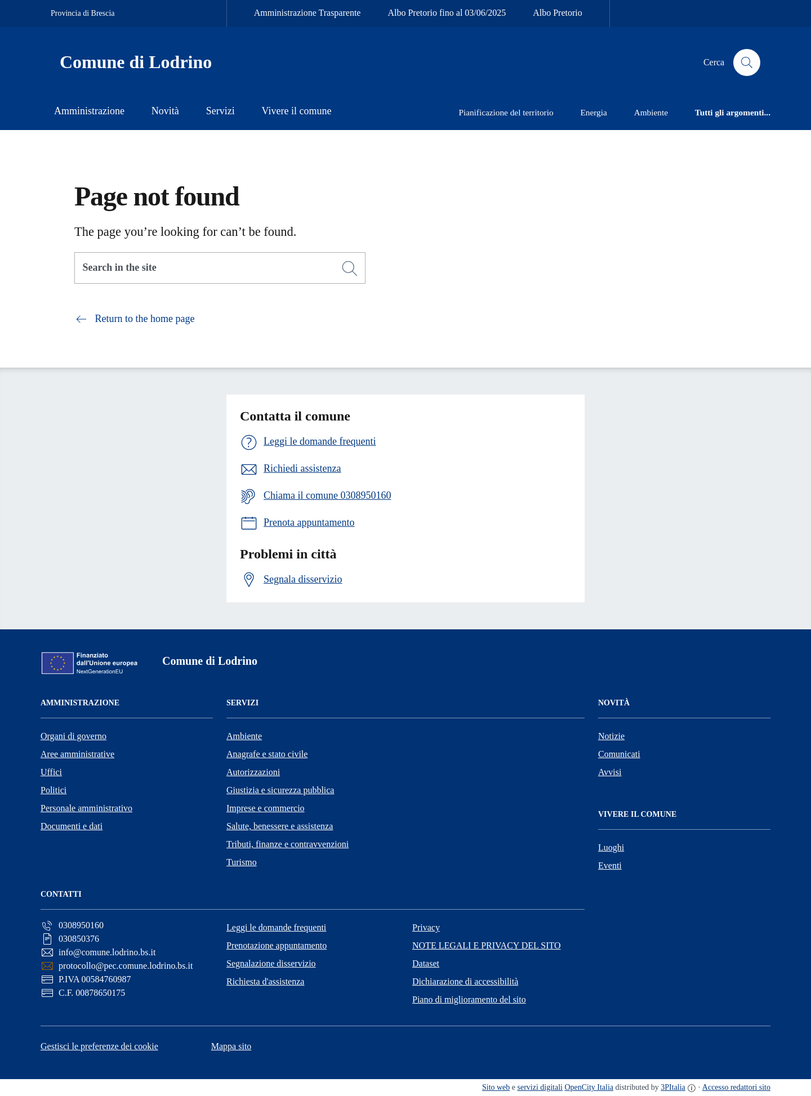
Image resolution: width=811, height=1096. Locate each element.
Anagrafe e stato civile (267, 754)
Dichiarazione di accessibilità (465, 981)
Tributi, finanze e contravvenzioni (287, 844)
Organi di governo (73, 736)
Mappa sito (231, 1046)
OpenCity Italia (588, 1087)
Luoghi (611, 847)
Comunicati (619, 754)
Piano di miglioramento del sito (469, 999)
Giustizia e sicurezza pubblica (280, 790)
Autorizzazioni (253, 772)
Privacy (426, 927)
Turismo (241, 862)
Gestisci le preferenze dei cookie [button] (99, 1046)
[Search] (349, 269)
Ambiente (244, 736)
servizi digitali (540, 1087)
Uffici (51, 772)
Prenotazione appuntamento (276, 945)
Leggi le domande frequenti (276, 927)
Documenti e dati (72, 826)
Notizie (611, 736)
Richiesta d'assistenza (265, 981)
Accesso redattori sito (736, 1087)
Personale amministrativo (86, 808)
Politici (53, 790)
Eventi (610, 865)
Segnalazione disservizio (271, 963)
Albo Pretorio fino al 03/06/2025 (446, 12)
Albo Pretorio (557, 12)
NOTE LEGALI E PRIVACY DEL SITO (486, 945)
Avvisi (609, 772)
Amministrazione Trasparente (307, 12)
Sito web (496, 1087)
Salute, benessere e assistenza (279, 826)
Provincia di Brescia (83, 13)
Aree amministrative (77, 754)
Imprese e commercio (265, 808)
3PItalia (673, 1087)
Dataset (425, 963)
